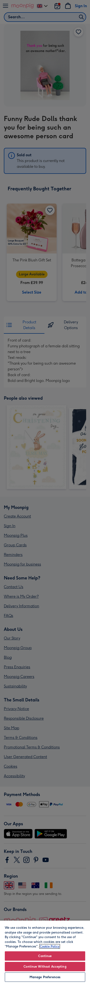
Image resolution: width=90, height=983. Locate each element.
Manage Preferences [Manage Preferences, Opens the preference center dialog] (45, 977)
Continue (45, 956)
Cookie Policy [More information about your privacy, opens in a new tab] (50, 946)
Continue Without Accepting (45, 966)
